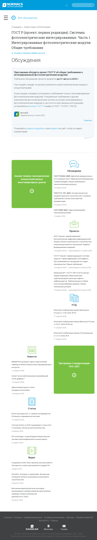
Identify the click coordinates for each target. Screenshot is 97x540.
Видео (31, 457)
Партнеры (70, 517)
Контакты (18, 517)
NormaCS (24, 113)
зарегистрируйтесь (36, 128)
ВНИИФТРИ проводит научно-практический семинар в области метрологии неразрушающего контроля (32, 364)
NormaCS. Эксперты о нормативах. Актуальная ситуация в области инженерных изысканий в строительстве (30, 477)
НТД (74, 305)
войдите (54, 128)
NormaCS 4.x (44, 521)
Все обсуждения (24, 17)
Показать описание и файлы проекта (28, 53)
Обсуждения (74, 171)
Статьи (32, 408)
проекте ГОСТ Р (36, 106)
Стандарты (16, 27)
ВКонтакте (48, 527)
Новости (32, 356)
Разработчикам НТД (84, 517)
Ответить (88, 120)
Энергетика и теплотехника (37, 27)
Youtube (64, 527)
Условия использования (54, 517)
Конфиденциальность (33, 517)
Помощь (54, 521)
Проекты (74, 231)
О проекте (8, 517)
